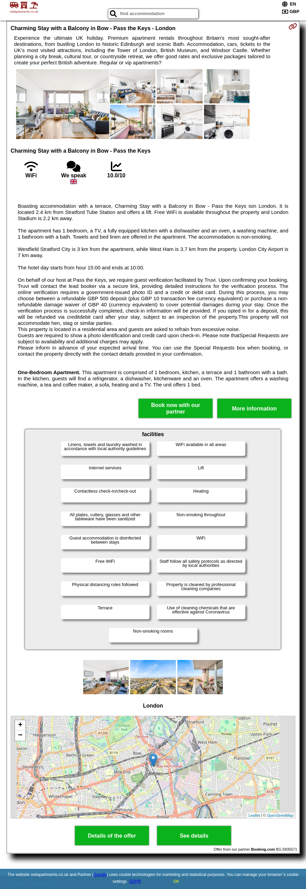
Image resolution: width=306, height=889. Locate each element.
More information (254, 408)
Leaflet (254, 815)
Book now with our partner (175, 408)
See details (194, 836)
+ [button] (20, 725)
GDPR (135, 881)
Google (100, 874)
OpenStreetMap (280, 815)
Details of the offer (112, 836)
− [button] (20, 736)
